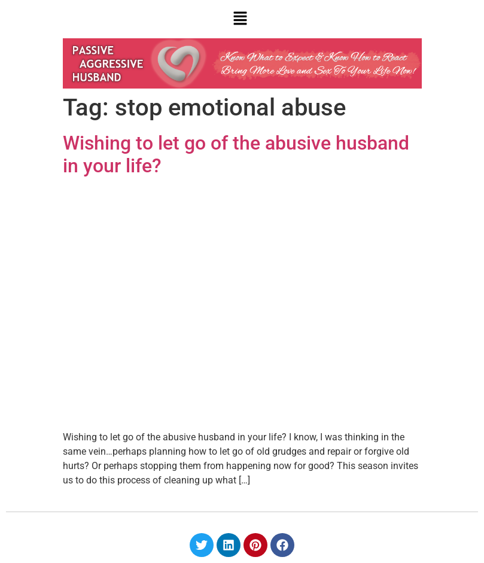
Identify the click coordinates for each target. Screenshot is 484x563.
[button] (240, 19)
